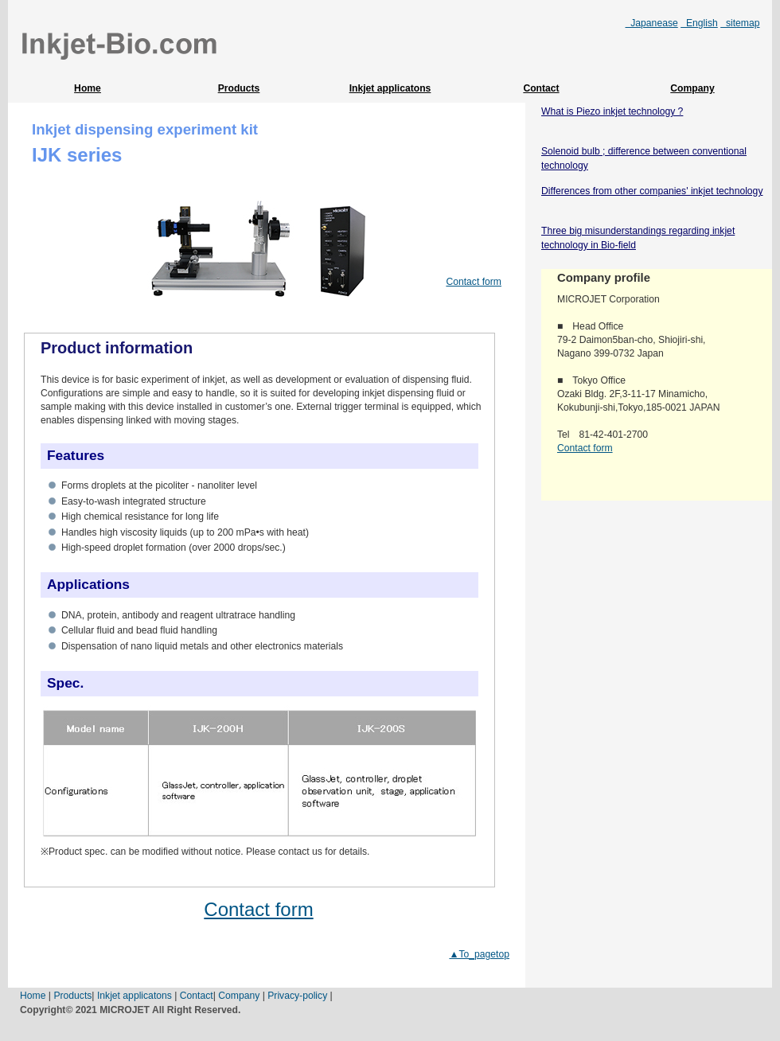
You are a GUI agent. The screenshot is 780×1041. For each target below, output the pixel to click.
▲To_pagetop (479, 954)
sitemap (739, 23)
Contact (541, 88)
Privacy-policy (297, 995)
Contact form (473, 281)
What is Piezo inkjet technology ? (612, 111)
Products (239, 88)
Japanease (652, 23)
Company (692, 88)
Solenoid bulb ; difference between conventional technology (644, 158)
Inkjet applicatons (390, 88)
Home (87, 88)
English (699, 23)
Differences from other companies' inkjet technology (651, 191)
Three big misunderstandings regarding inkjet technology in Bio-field (638, 238)
